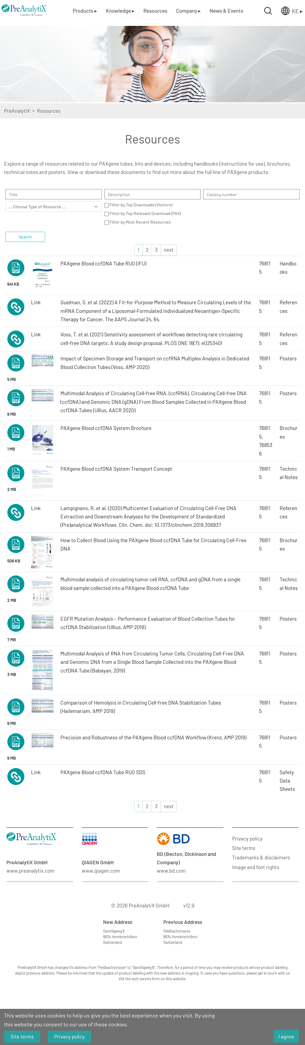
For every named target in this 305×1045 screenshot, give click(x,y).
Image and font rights (255, 867)
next (169, 250)
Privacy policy (247, 838)
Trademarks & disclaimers (261, 857)
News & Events (226, 11)
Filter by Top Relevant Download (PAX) (145, 213)
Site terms (243, 848)
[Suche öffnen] (268, 10)
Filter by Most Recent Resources (140, 221)
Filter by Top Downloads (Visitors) (141, 204)
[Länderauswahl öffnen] (287, 11)
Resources (155, 11)
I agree (286, 1036)
